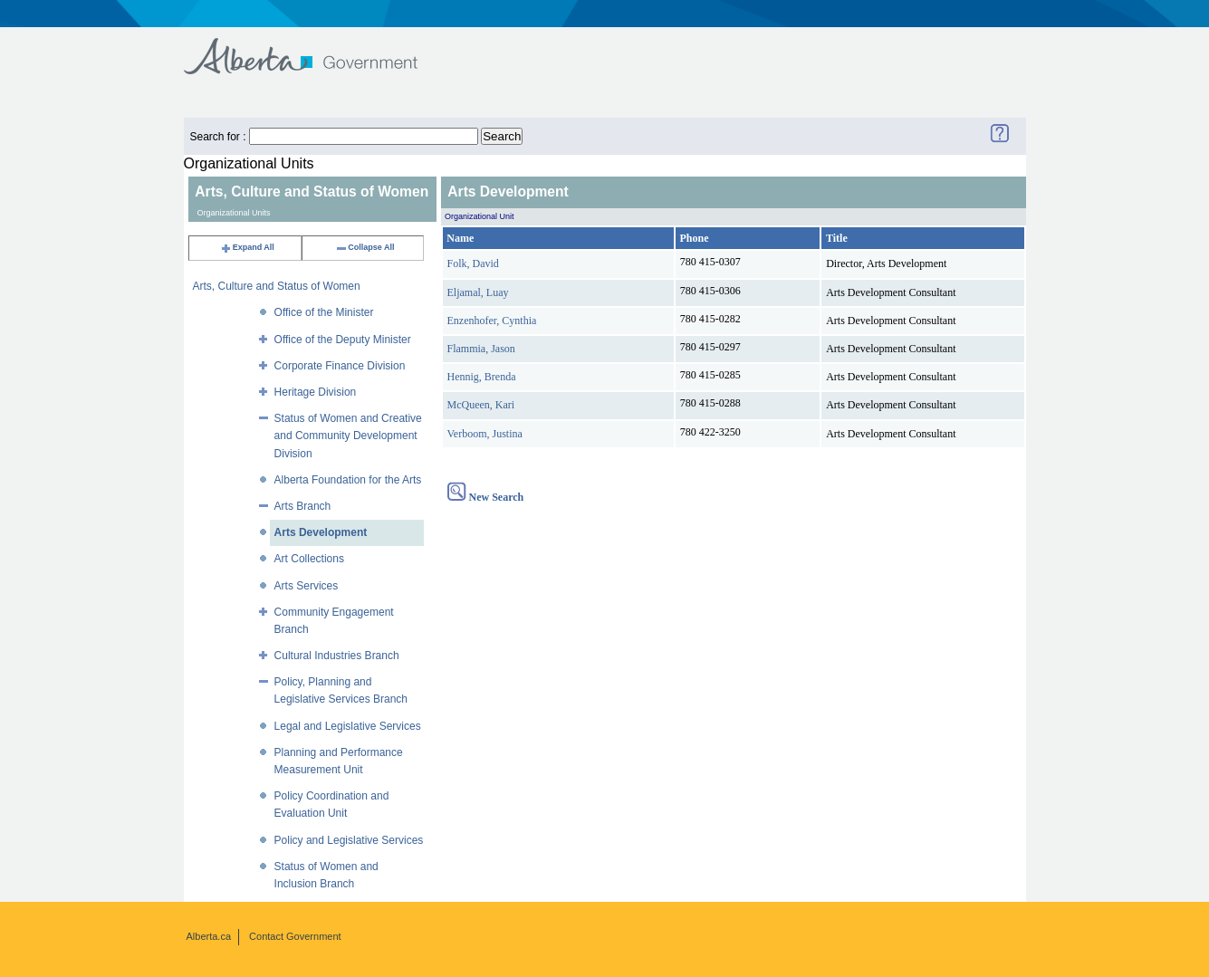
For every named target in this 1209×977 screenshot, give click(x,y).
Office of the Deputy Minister (342, 339)
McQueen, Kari (481, 404)
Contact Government (295, 936)
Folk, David (473, 263)
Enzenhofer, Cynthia (492, 320)
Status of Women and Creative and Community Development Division (348, 435)
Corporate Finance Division (340, 365)
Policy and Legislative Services (349, 840)
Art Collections (309, 558)
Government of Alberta (315, 47)
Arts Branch (302, 506)
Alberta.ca (209, 936)
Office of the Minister (324, 312)
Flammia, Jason (481, 348)
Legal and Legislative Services (347, 726)
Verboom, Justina (485, 433)
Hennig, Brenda (481, 376)
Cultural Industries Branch (336, 655)
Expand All (247, 247)
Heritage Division (315, 392)
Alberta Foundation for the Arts (348, 480)
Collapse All (364, 247)
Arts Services (306, 585)
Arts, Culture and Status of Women (276, 286)
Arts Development (321, 532)
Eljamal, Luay (478, 292)
